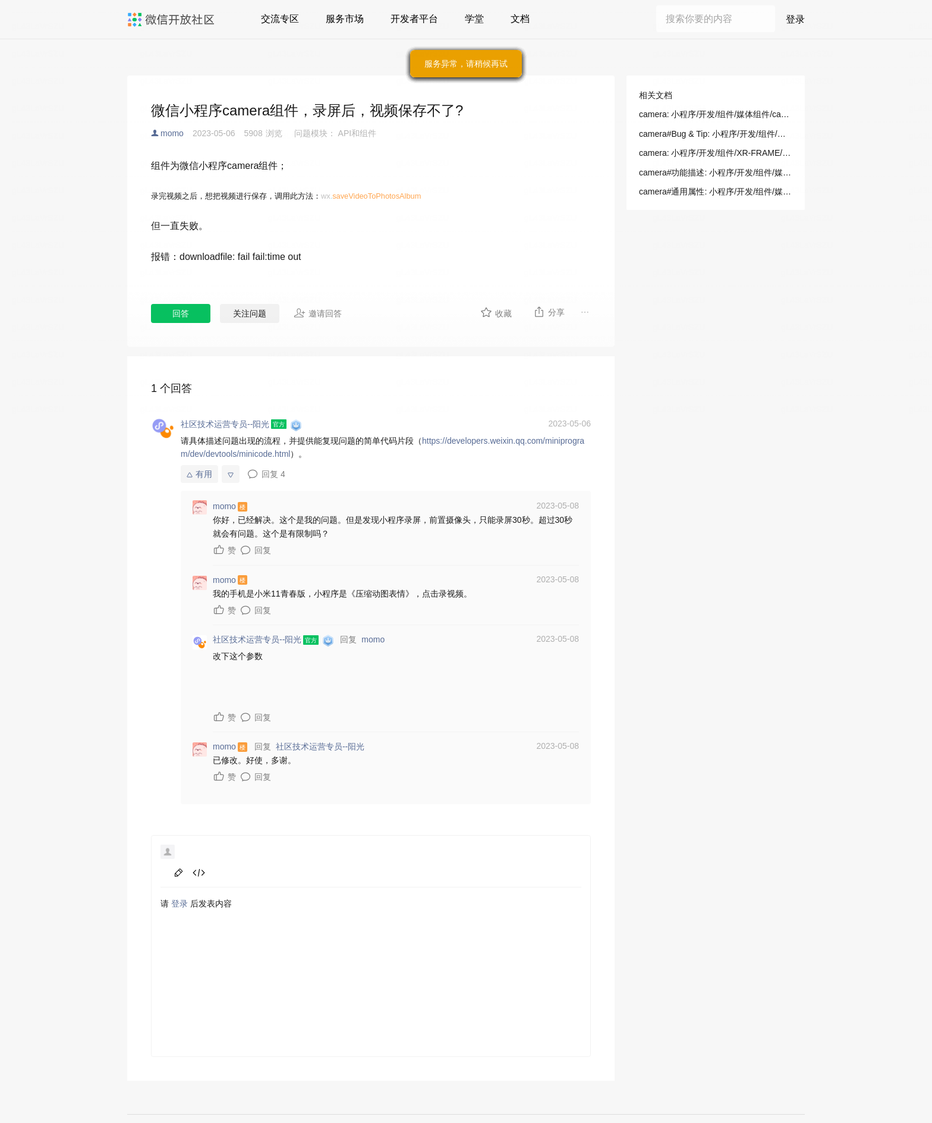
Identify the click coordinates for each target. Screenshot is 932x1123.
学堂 (474, 19)
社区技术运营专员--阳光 (320, 746)
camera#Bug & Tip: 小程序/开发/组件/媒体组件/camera (715, 134)
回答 (180, 313)
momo (172, 133)
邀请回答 (318, 313)
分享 (549, 312)
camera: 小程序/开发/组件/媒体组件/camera (715, 114)
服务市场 (345, 19)
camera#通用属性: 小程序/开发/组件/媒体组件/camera (715, 191)
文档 (520, 19)
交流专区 (280, 19)
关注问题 (249, 313)
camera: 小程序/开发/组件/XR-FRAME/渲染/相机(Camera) (715, 153)
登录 (795, 19)
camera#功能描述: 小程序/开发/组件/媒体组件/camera (715, 172)
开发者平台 (414, 19)
